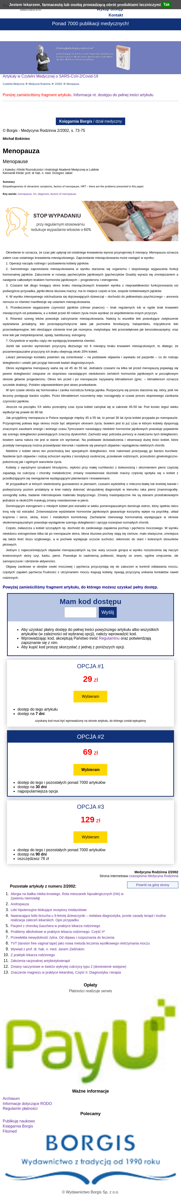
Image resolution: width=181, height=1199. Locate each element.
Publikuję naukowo (19, 1121)
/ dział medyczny (90, 121)
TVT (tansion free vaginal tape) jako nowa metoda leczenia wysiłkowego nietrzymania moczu (80, 943)
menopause (25, 193)
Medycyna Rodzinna (40, 84)
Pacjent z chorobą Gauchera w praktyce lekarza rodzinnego (55, 926)
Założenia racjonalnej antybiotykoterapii (40, 961)
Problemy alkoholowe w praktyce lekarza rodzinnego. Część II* (58, 932)
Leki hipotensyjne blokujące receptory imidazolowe (49, 910)
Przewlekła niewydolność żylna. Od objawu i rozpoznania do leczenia (62, 937)
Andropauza (20, 904)
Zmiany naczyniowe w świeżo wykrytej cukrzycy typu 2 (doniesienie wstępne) (68, 967)
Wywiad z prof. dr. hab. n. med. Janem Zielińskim (47, 949)
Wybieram (90, 696)
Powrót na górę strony (152, 885)
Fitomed (10, 1131)
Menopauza (72, 84)
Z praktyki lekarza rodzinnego (33, 955)
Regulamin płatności (20, 1108)
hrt (34, 193)
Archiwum (11, 1098)
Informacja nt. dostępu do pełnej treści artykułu (113, 95)
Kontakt (116, 15)
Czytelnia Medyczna (13, 84)
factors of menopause (63, 193)
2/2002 (58, 84)
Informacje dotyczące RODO (27, 1104)
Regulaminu (109, 638)
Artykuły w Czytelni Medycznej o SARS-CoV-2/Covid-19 (50, 76)
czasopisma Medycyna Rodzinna (153, 876)
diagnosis (43, 193)
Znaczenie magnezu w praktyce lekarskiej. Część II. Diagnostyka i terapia (66, 972)
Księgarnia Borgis (18, 1126)
